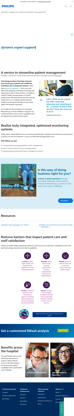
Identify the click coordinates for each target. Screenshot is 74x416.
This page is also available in (28, 2)
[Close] (72, 1)
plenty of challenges (12, 88)
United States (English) (44, 2)
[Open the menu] (71, 6)
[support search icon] (66, 6)
